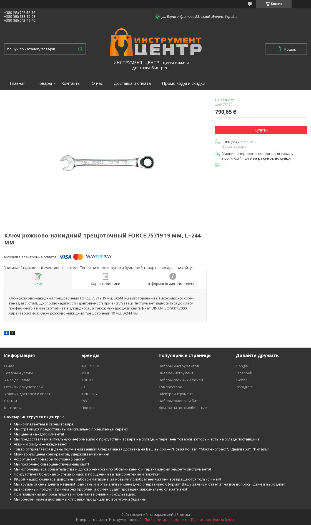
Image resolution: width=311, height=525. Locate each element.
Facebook (244, 372)
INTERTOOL (90, 365)
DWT (85, 400)
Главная (18, 83)
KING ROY (89, 393)
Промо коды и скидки (183, 83)
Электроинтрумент (176, 393)
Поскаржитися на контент (166, 519)
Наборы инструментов (179, 365)
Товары (44, 83)
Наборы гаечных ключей (181, 379)
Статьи (10, 400)
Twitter (241, 379)
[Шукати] (80, 49)
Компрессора (170, 386)
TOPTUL (87, 379)
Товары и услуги (18, 372)
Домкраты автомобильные (183, 407)
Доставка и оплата (132, 83)
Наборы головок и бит (178, 400)
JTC (83, 386)
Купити (261, 130)
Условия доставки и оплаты (28, 393)
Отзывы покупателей (23, 386)
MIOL (85, 372)
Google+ (243, 365)
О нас (97, 83)
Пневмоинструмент (176, 372)
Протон (88, 407)
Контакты (71, 83)
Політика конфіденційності (213, 519)
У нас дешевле (17, 379)
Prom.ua (183, 514)
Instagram (244, 386)
